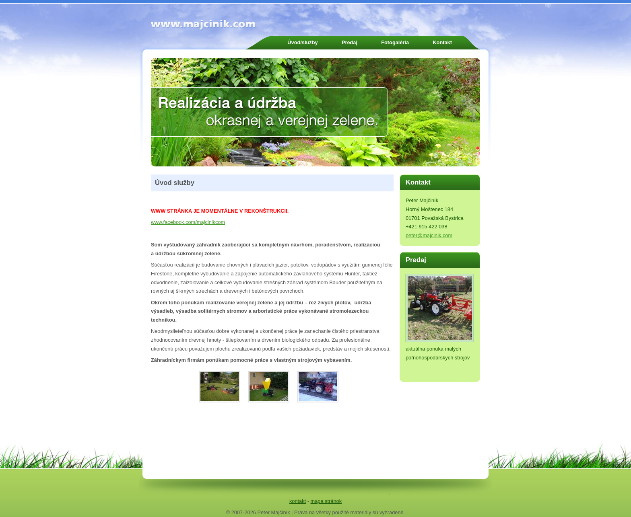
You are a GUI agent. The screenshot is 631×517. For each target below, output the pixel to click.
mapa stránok (326, 501)
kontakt (297, 501)
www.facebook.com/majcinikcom (188, 222)
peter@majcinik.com (429, 235)
